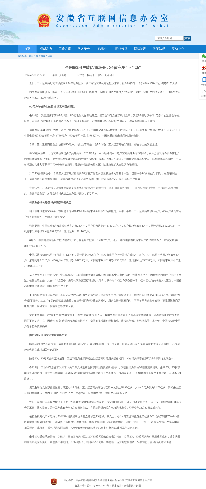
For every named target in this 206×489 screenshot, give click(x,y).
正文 (50, 55)
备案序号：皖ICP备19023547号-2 (93, 485)
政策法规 (159, 48)
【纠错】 (90, 75)
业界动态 (40, 55)
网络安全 (84, 48)
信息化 (102, 48)
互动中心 (178, 48)
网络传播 (121, 48)
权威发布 (46, 48)
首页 (27, 48)
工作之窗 (65, 48)
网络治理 (140, 48)
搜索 (187, 38)
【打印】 (80, 75)
